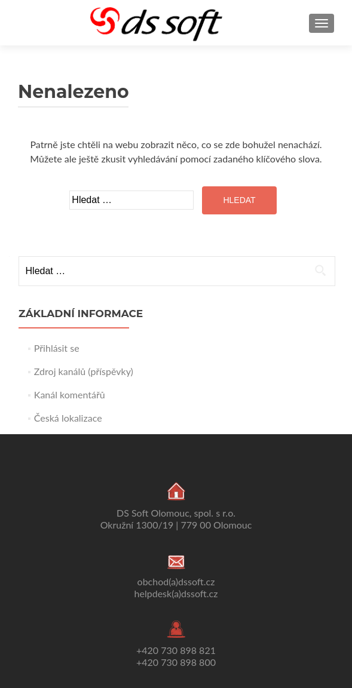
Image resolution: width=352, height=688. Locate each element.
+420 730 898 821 (176, 650)
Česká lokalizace (68, 417)
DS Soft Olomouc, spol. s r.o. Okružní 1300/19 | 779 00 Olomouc (176, 518)
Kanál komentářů (69, 394)
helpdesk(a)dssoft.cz (176, 593)
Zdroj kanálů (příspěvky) (83, 371)
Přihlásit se (56, 348)
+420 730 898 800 (176, 662)
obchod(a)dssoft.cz (176, 581)
